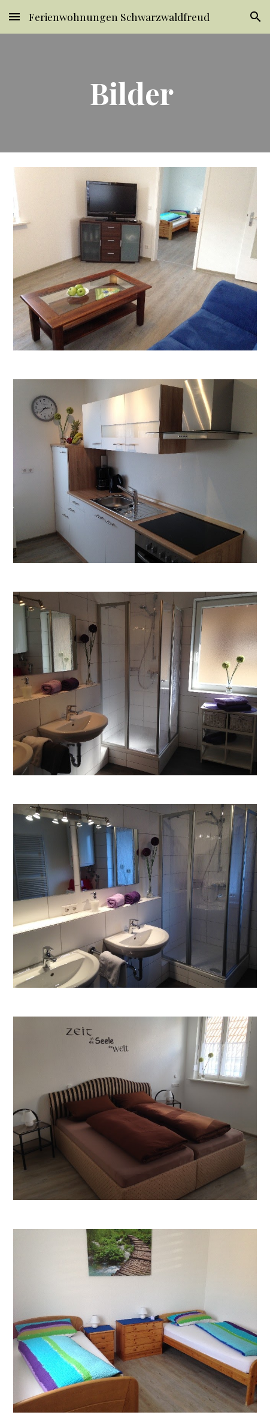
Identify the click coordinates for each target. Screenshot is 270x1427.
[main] (135, 93)
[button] (14, 16)
